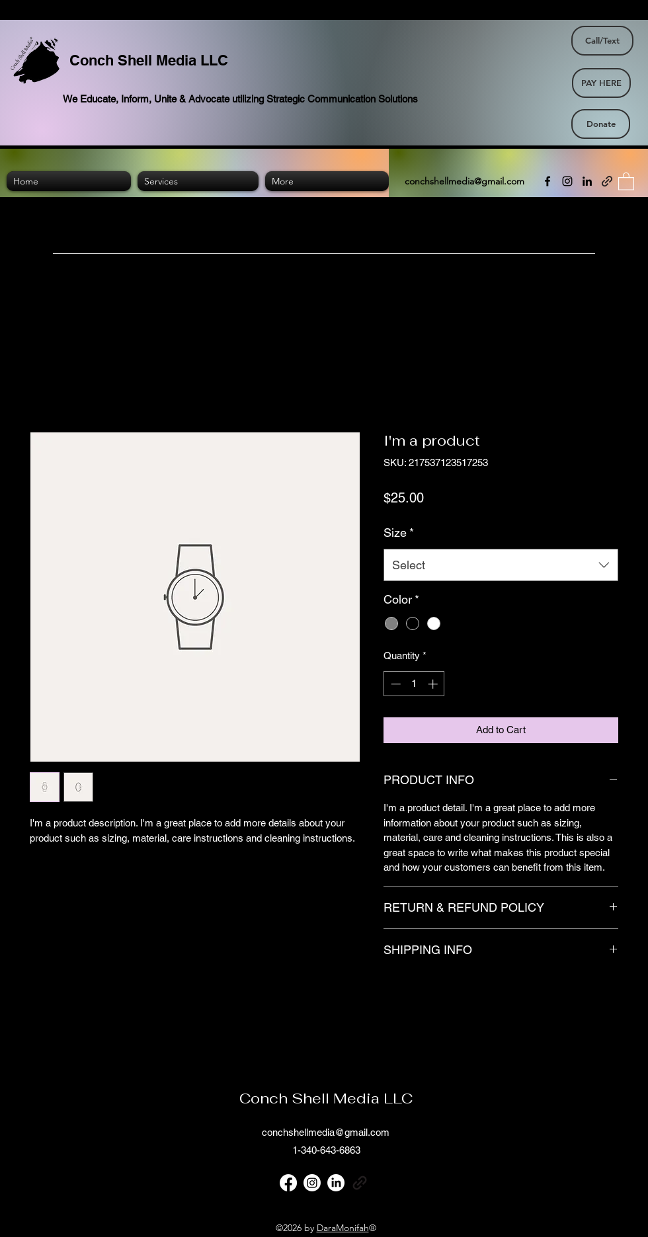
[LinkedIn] (587, 181)
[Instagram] (567, 181)
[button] (626, 180)
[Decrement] (394, 684)
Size (399, 532)
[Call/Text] (602, 41)
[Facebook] (547, 181)
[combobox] (501, 565)
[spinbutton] (414, 684)
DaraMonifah (343, 1228)
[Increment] (434, 684)
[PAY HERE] (601, 83)
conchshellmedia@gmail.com (464, 181)
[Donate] (600, 124)
